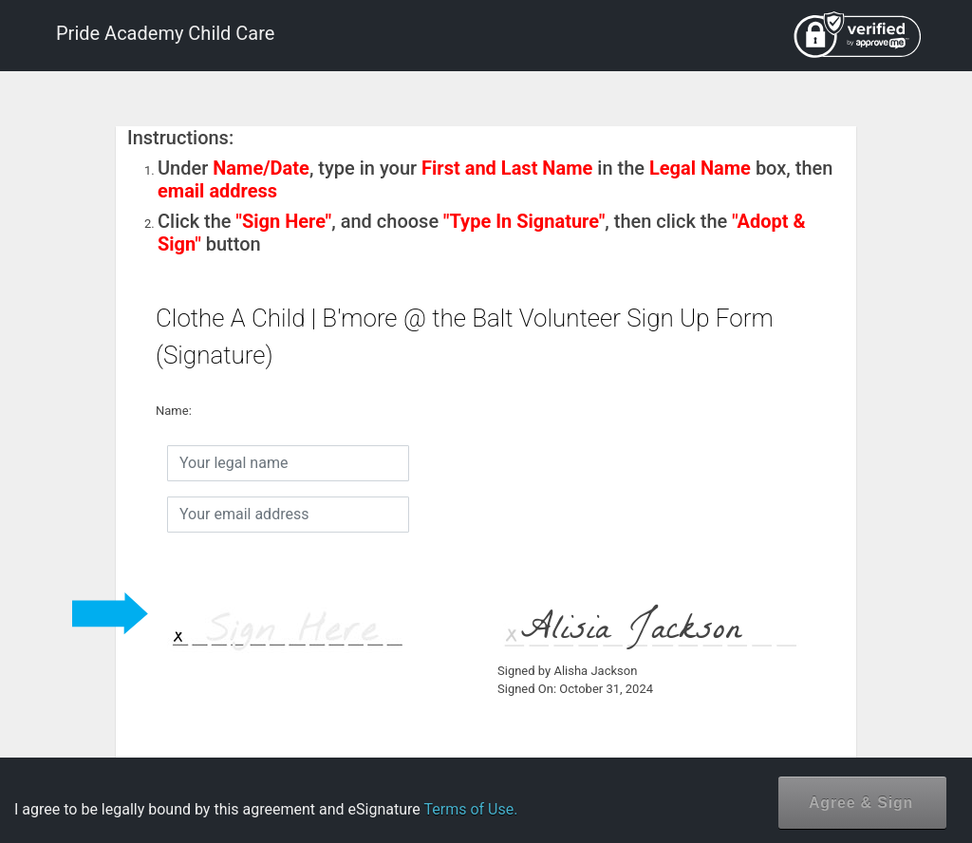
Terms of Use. (470, 809)
